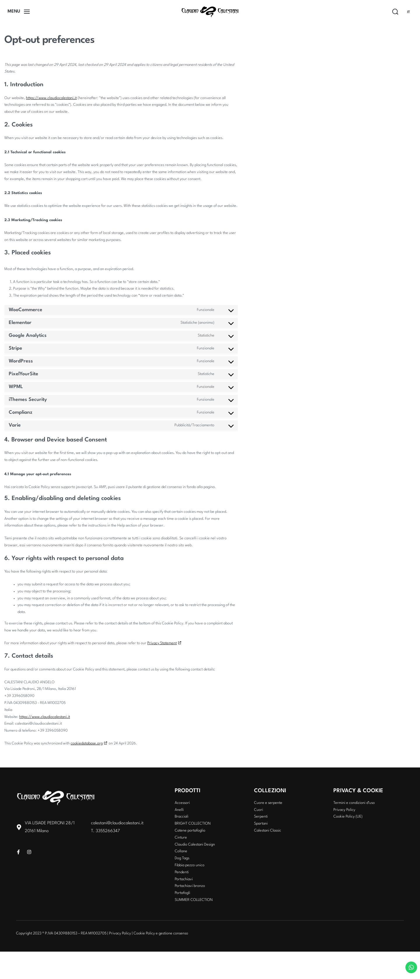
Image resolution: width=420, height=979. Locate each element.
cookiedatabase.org (87, 743)
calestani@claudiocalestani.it (117, 823)
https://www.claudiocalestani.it (51, 98)
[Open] (18, 11)
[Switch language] (411, 12)
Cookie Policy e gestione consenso (161, 933)
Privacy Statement (162, 643)
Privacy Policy (120, 933)
